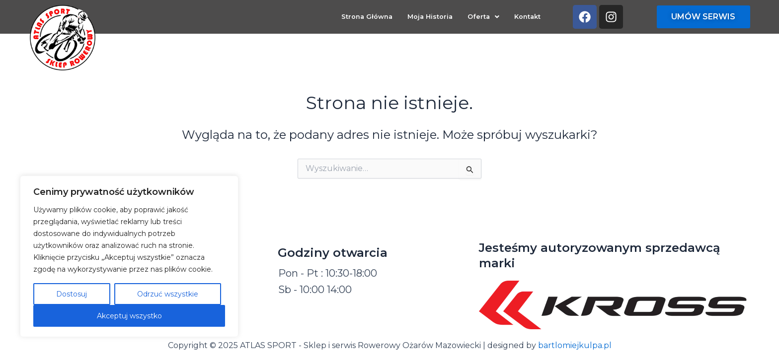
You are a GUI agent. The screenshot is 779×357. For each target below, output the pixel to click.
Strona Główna (366, 17)
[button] (483, 17)
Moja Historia (430, 17)
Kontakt (527, 17)
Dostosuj (71, 294)
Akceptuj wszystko (129, 315)
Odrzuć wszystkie (167, 294)
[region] (129, 256)
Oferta (483, 17)
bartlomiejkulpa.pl (575, 345)
